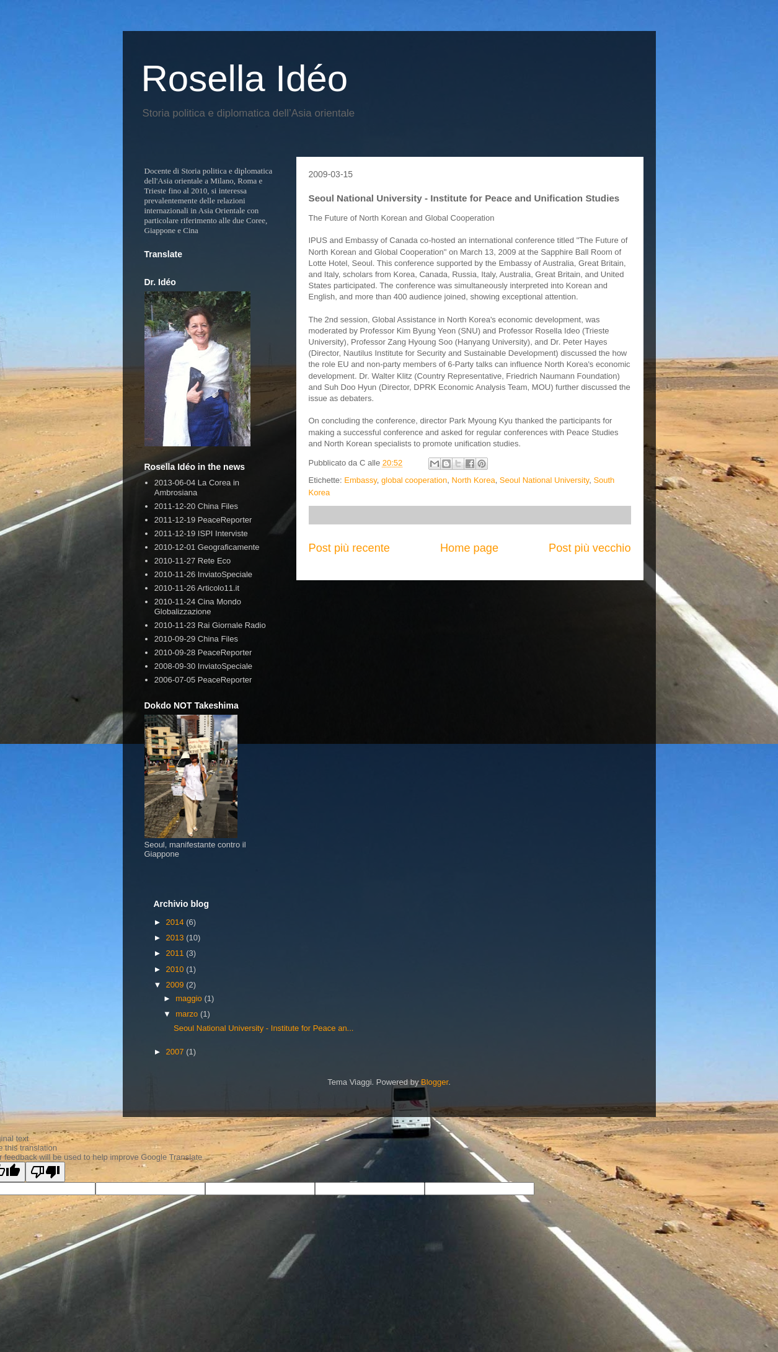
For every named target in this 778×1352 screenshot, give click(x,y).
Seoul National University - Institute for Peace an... (263, 1028)
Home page (469, 548)
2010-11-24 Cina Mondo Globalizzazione (197, 606)
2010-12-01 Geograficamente (207, 547)
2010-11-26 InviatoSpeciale (203, 574)
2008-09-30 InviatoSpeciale (203, 666)
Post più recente (349, 548)
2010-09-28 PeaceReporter (203, 652)
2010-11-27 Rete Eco (192, 560)
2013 (176, 937)
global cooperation (414, 480)
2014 (176, 922)
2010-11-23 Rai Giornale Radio (210, 625)
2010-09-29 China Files (196, 638)
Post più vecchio (589, 548)
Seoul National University (544, 480)
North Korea (473, 480)
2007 (176, 1051)
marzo (187, 1013)
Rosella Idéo (244, 78)
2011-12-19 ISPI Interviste (201, 533)
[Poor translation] (45, 1172)
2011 (176, 953)
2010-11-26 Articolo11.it (196, 588)
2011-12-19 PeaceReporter (203, 519)
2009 (176, 984)
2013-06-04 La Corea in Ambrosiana (196, 487)
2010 (176, 969)
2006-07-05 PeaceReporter (203, 679)
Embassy (360, 480)
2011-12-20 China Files (196, 506)
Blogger (434, 1082)
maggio (189, 998)
